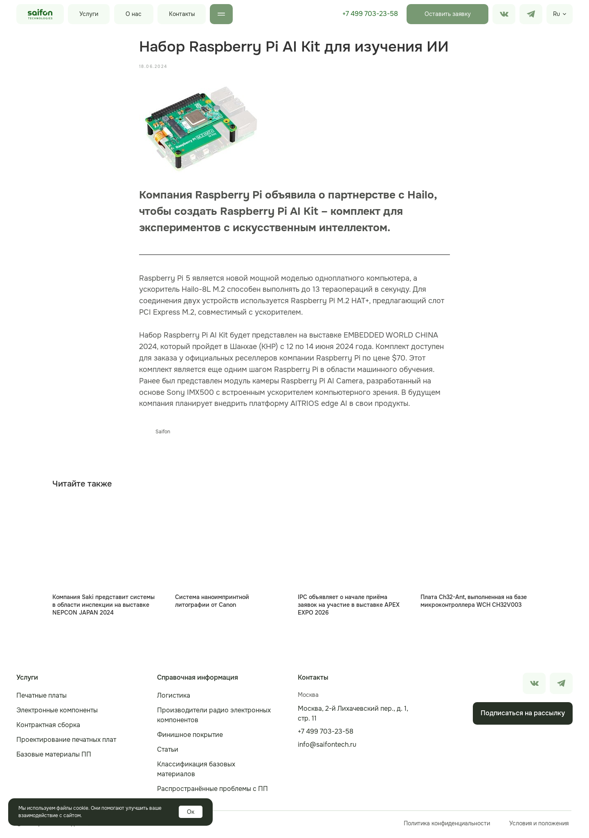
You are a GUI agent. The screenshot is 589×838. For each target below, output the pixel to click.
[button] (447, 14)
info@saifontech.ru (327, 747)
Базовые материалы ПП (53, 756)
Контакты (182, 14)
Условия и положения (539, 825)
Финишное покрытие (190, 737)
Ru (556, 14)
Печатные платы (41, 698)
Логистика (173, 698)
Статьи (167, 752)
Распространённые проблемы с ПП (212, 791)
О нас (134, 14)
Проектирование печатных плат (66, 742)
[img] (530, 14)
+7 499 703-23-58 (370, 13)
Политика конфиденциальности (447, 825)
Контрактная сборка (48, 727)
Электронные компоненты (57, 712)
